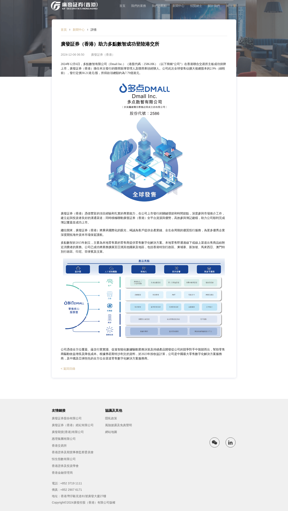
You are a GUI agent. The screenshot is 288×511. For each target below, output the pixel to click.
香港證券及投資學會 (65, 466)
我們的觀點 (159, 5)
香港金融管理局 (62, 472)
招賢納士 (196, 5)
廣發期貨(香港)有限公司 (68, 432)
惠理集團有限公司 (64, 438)
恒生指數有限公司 (64, 459)
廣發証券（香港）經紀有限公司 (73, 425)
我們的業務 (138, 5)
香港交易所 (59, 445)
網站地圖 (111, 432)
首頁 (122, 5)
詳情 (94, 29)
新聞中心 (178, 5)
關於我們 (214, 5)
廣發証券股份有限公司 (67, 418)
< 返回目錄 (68, 368)
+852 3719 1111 (71, 483)
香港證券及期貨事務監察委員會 (73, 452)
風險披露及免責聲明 (118, 425)
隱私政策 (111, 418)
